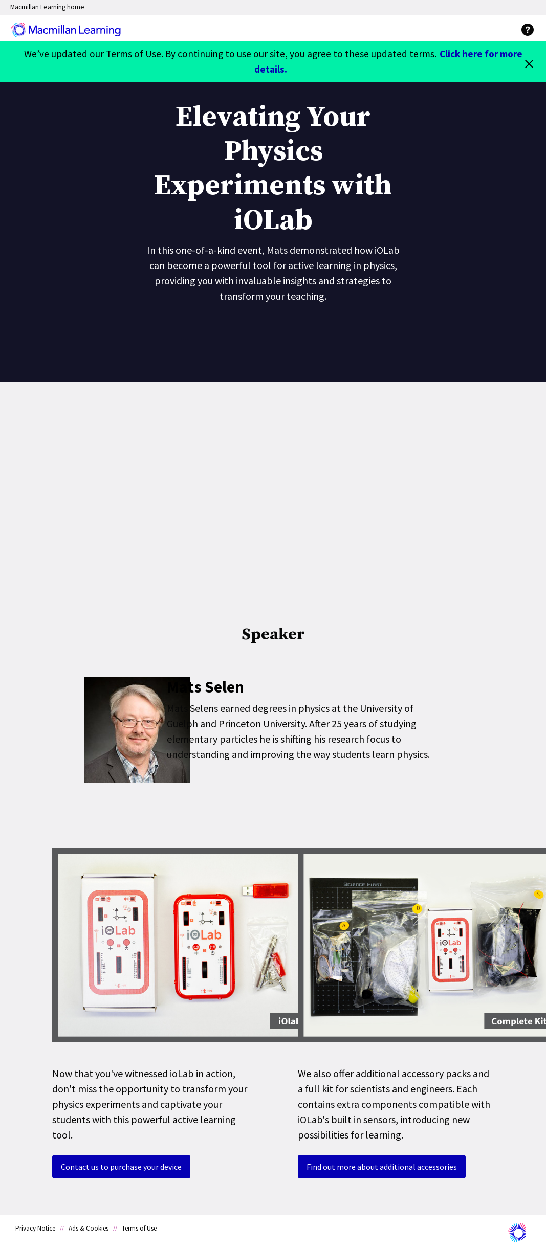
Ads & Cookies (88, 1228)
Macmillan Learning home (47, 7)
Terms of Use (139, 1228)
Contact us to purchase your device (121, 1167)
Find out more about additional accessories (382, 1167)
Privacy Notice (35, 1228)
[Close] (529, 61)
